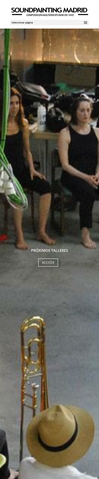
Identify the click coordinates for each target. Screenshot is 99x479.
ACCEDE (48, 262)
